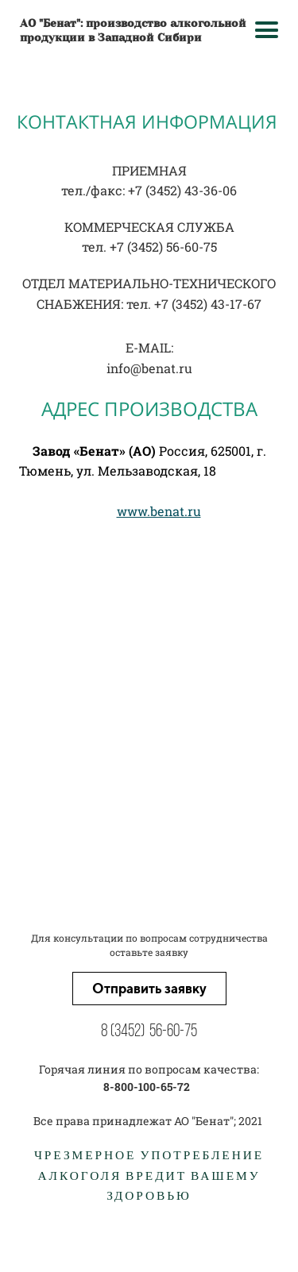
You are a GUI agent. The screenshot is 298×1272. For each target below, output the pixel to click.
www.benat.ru (159, 511)
